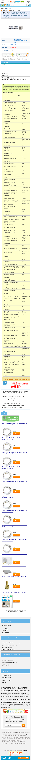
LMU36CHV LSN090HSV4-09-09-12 (17, 734)
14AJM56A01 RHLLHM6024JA (9, 740)
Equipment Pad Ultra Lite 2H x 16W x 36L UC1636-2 (14, 566)
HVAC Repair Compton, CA (11, 399)
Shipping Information (6, 625)
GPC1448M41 (5, 731)
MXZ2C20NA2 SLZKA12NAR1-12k (22, 737)
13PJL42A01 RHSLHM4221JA (9, 743)
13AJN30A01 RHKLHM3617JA (17, 741)
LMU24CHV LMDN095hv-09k (8, 744)
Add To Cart (24, 757)
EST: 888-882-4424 (6, 675)
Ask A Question (5, 75)
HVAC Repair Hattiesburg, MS (11, 403)
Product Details (5, 62)
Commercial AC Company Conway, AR (14, 405)
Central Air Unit (5, 664)
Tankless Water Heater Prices (8, 649)
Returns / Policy (5, 73)
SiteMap (25, 750)
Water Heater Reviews (7, 647)
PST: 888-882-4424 (6, 679)
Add (16, 433)
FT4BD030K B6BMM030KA (21, 735)
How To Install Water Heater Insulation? (11, 643)
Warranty (3, 69)
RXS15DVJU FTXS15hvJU (8, 738)
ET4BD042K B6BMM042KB (8, 735)
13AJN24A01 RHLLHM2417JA (23, 738)
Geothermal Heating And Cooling (9, 662)
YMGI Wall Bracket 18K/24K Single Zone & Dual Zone (14, 554)
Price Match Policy (6, 627)
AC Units (4, 659)
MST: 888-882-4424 (6, 680)
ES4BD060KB (13, 732)
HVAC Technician (6, 665)
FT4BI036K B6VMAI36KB (8, 737)
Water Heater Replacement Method (10, 645)
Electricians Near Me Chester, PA (12, 407)
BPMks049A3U (5, 732)
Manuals (3, 64)
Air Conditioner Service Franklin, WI (13, 396)
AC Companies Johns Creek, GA (12, 401)
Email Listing (11, 10)
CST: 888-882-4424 (6, 677)
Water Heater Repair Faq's (8, 642)
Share (18, 10)
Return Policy (5, 628)
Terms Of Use (5, 630)
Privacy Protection (6, 632)
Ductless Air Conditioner (7, 660)
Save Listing (4, 10)
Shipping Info (4, 71)
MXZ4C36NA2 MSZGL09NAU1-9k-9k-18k (19, 731)
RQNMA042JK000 (21, 743)
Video (3, 66)
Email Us (4, 682)
